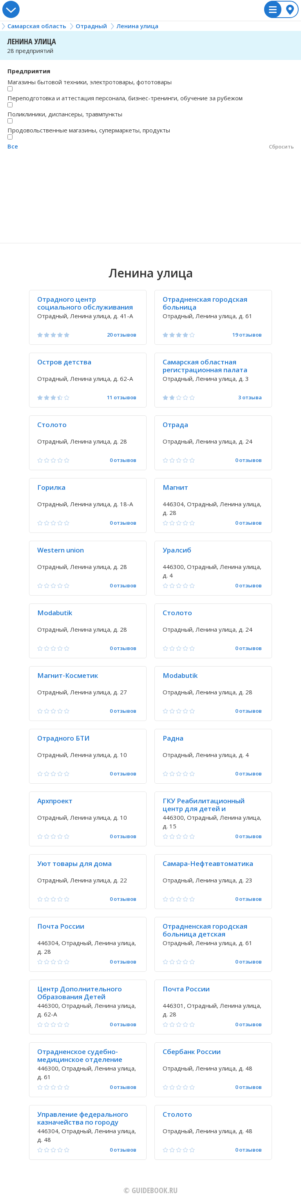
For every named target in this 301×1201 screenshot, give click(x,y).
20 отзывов (121, 335)
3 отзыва (250, 397)
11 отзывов (121, 397)
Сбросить (281, 146)
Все (12, 146)
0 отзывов (123, 460)
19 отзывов (247, 335)
